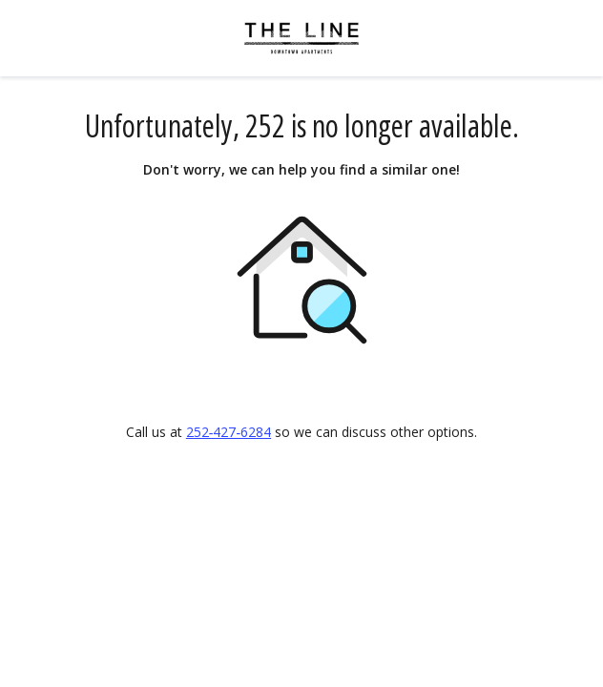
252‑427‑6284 (228, 432)
